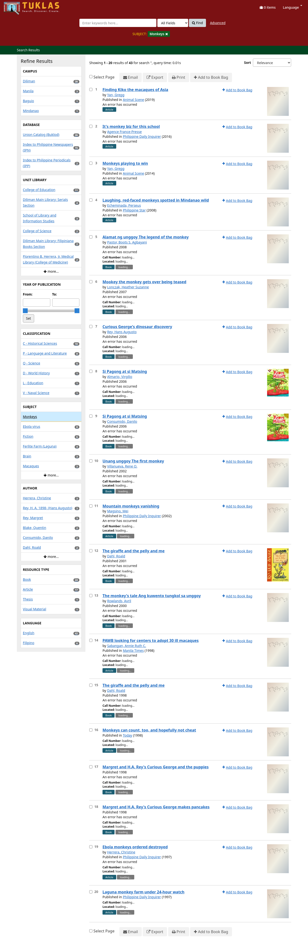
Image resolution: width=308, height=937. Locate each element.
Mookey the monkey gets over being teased (144, 281)
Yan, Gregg (115, 94)
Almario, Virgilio (119, 376)
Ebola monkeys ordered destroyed (135, 847)
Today (127, 735)
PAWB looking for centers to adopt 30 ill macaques (151, 640)
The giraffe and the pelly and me (134, 551)
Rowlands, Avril (119, 601)
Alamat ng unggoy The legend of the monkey (146, 237)
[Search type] (172, 23)
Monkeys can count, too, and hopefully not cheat (149, 730)
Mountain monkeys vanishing (131, 506)
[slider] (25, 310)
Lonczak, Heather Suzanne (128, 287)
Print (178, 77)
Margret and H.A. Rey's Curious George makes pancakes (156, 807)
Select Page (104, 77)
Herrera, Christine (121, 852)
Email (130, 77)
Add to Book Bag (211, 77)
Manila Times (133, 650)
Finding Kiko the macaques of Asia (135, 89)
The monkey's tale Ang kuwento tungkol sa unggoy (152, 595)
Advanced (217, 22)
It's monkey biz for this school (131, 126)
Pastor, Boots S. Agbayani (127, 242)
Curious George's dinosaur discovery (137, 326)
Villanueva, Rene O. (122, 466)
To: (54, 294)
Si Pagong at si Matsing (125, 371)
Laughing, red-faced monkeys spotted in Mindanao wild (156, 200)
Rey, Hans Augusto (122, 332)
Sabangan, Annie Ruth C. (126, 645)
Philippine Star (134, 210)
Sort (247, 62)
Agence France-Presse (124, 131)
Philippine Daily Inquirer (142, 136)
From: (27, 294)
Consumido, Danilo (122, 421)
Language (292, 7)
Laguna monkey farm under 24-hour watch (144, 892)
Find (197, 22)
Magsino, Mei (117, 511)
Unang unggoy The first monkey (133, 461)
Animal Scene (133, 99)
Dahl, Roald (116, 556)
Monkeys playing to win (125, 163)
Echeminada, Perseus (124, 205)
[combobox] (117, 23)
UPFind (15, 6)
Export (155, 77)
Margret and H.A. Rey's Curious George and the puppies (156, 767)
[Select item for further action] (90, 89)
